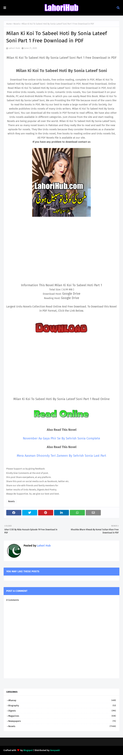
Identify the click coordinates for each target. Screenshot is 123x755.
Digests (62, 710)
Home (9, 24)
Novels (17, 24)
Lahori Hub (14, 48)
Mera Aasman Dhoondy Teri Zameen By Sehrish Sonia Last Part (61, 456)
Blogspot (28, 750)
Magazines (62, 716)
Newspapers (62, 721)
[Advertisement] (61, 255)
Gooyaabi (55, 750)
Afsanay (62, 700)
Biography (62, 705)
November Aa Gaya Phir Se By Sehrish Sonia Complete (61, 438)
